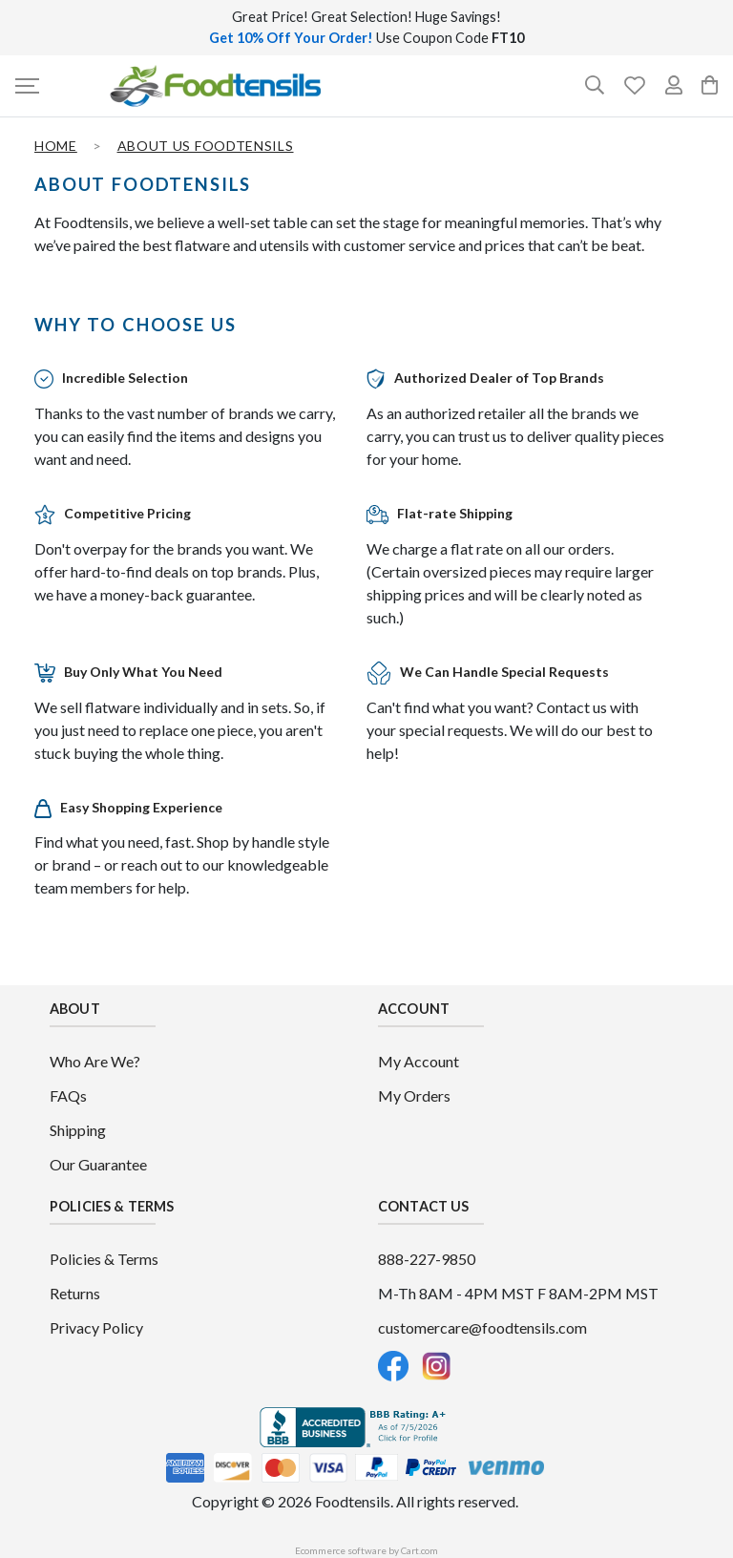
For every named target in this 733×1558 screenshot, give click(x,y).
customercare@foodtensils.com (482, 1327)
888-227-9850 (426, 1259)
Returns (75, 1293)
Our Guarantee (98, 1164)
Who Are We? (95, 1061)
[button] (33, 86)
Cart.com (419, 1550)
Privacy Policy (96, 1327)
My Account (418, 1061)
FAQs (68, 1095)
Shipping (78, 1130)
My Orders (414, 1095)
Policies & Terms (104, 1259)
